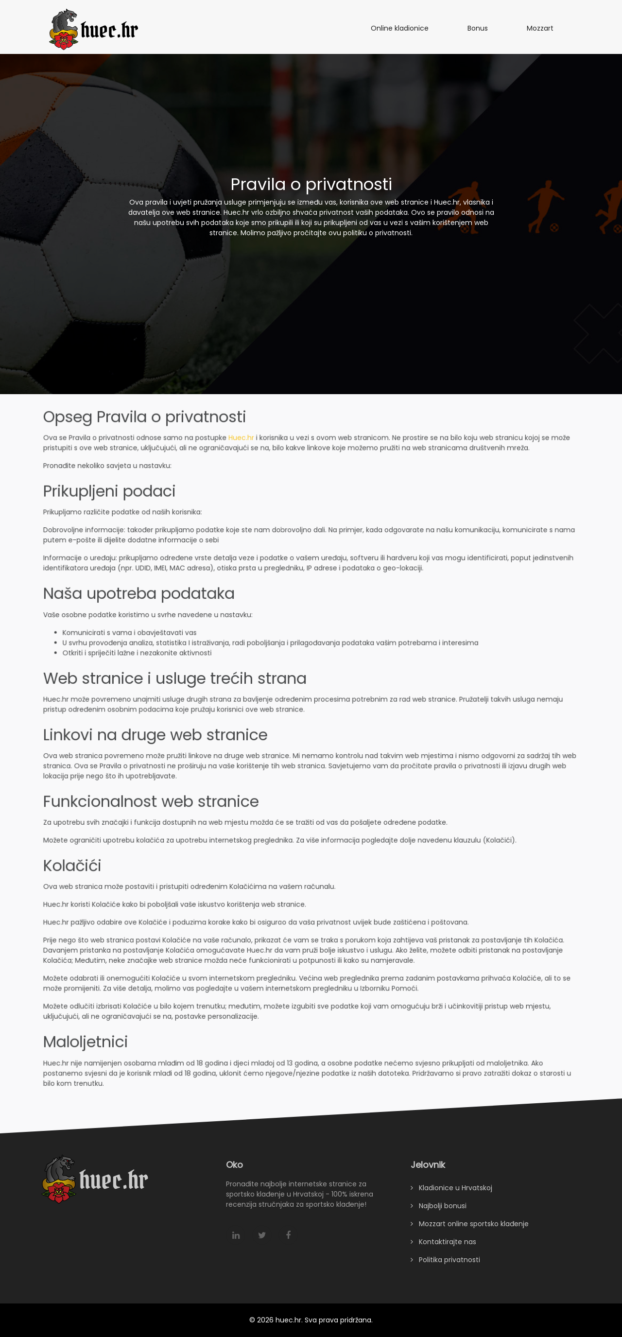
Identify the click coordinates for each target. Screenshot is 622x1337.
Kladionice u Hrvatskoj (451, 1195)
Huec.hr (242, 443)
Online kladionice (400, 28)
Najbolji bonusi (438, 1213)
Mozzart (540, 28)
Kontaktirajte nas (443, 1249)
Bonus (477, 28)
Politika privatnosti (445, 1267)
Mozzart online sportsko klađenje (470, 1231)
